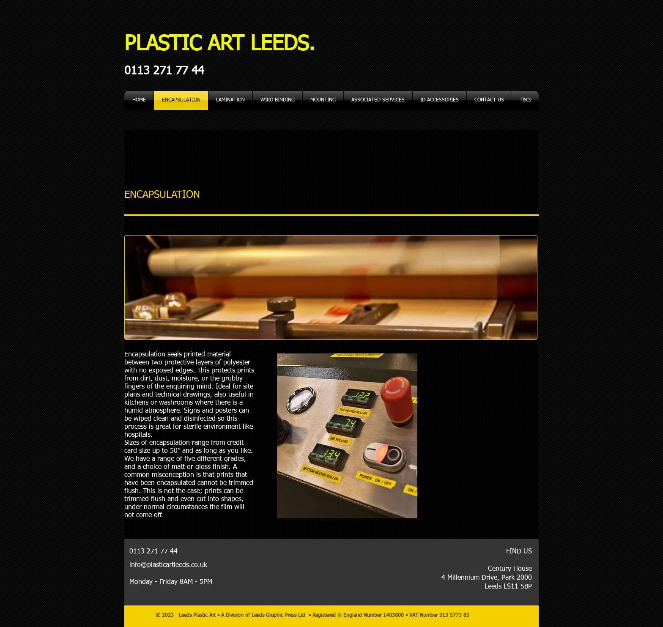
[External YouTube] (491, 435)
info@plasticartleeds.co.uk (168, 565)
